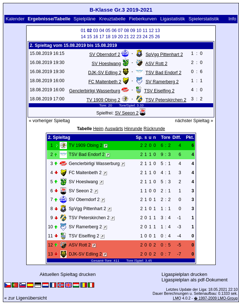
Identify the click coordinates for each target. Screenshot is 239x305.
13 (157, 30)
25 (151, 36)
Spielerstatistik (204, 18)
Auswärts (114, 128)
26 (157, 36)
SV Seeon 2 (127, 113)
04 (101, 30)
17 (101, 36)
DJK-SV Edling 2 (104, 72)
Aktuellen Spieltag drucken (68, 274)
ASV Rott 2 (156, 63)
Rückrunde (154, 128)
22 (132, 36)
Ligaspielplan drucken (184, 274)
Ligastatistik (172, 18)
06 (114, 30)
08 (126, 30)
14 (83, 36)
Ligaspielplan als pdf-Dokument (194, 279)
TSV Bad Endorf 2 (163, 72)
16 (95, 36)
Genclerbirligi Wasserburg (94, 90)
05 (108, 30)
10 (139, 30)
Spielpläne (84, 18)
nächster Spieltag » (194, 120)
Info (232, 18)
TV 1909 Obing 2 (103, 100)
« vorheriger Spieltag (49, 120)
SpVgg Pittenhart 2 (164, 54)
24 (145, 36)
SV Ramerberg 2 (162, 81)
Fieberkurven (143, 18)
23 (139, 36)
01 (83, 30)
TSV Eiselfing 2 (159, 90)
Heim (98, 128)
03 (95, 30)
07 (120, 30)
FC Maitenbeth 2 (104, 81)
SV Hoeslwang (106, 63)
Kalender (14, 18)
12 (151, 30)
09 (132, 30)
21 (126, 36)
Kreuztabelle (112, 18)
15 (89, 36)
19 (114, 36)
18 (108, 36)
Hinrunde (133, 128)
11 (145, 30)
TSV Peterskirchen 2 (166, 100)
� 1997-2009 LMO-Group (216, 298)
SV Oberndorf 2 (104, 54)
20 (120, 36)
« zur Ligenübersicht (25, 298)
